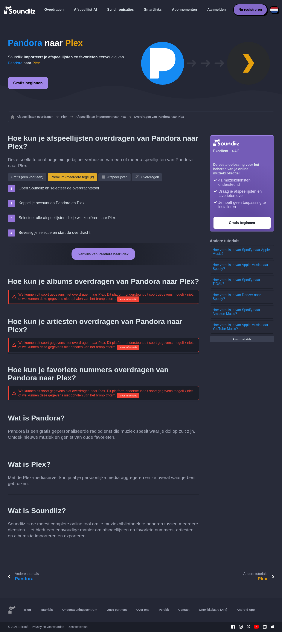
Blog (27, 609)
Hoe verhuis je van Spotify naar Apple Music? (241, 252)
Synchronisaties (120, 9)
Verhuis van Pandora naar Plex (103, 254)
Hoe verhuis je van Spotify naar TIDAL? (236, 282)
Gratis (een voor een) (27, 177)
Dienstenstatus (78, 627)
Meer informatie (128, 299)
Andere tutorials (242, 339)
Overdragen (54, 9)
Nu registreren (250, 9)
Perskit (164, 609)
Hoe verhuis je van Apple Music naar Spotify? (240, 267)
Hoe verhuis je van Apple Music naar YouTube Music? (240, 327)
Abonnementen (184, 9)
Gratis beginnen (28, 83)
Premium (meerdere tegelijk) (72, 177)
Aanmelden (216, 9)
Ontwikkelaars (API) (213, 609)
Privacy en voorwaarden (48, 627)
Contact (183, 609)
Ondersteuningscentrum (79, 609)
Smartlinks (153, 9)
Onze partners (117, 609)
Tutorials (46, 609)
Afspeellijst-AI (85, 9)
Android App (246, 609)
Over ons (142, 609)
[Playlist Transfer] (20, 9)
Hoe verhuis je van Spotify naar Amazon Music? (236, 312)
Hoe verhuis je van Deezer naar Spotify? (237, 297)
